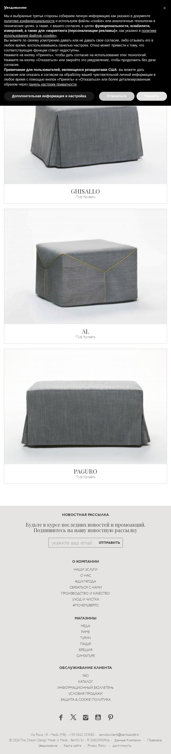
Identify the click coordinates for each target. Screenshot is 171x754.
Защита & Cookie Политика (86, 700)
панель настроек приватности (52, 84)
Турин (85, 638)
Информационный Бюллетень (85, 688)
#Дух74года (85, 582)
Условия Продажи (85, 694)
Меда (85, 626)
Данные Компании (127, 740)
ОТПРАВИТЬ (109, 543)
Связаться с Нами (85, 588)
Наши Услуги (85, 570)
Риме (85, 632)
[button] (165, 8)
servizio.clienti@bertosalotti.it (119, 735)
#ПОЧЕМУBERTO (86, 605)
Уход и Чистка (85, 600)
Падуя (85, 644)
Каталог (85, 682)
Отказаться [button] (117, 96)
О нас (85, 576)
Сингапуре (85, 656)
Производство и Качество (85, 594)
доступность (122, 746)
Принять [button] (151, 96)
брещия (85, 650)
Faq (86, 676)
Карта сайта (72, 746)
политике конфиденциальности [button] (29, 21)
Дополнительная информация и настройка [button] (49, 96)
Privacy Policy (97, 746)
